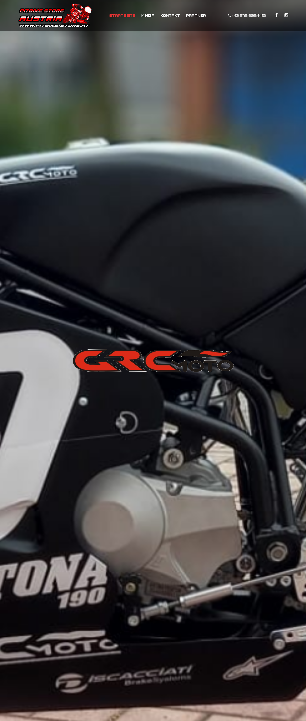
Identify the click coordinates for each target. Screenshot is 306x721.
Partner (196, 15)
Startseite (122, 15)
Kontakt (170, 15)
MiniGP (147, 15)
